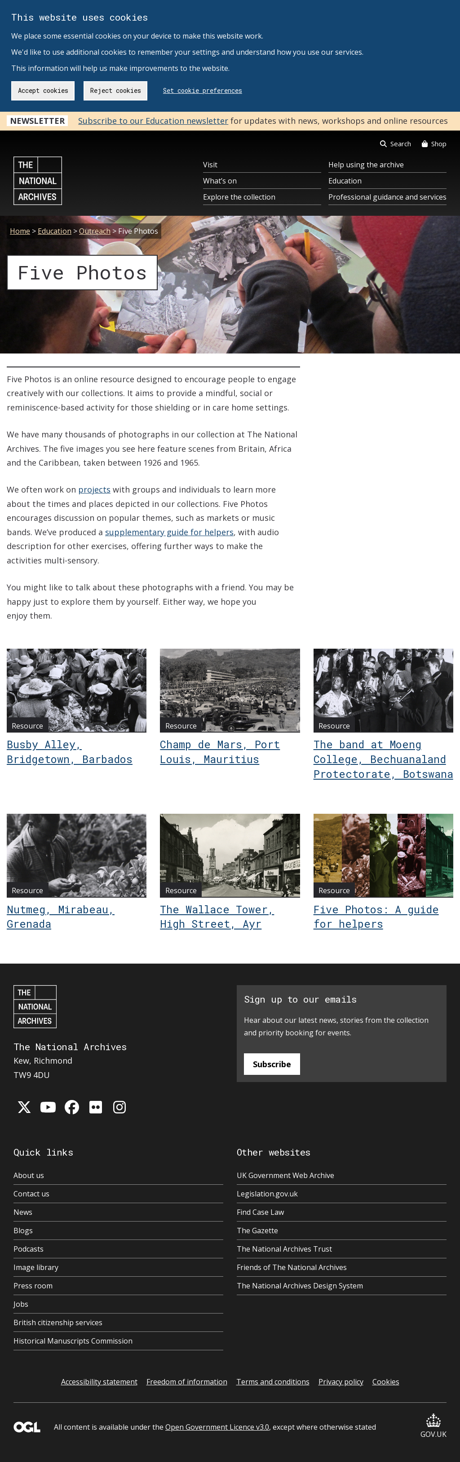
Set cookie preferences (202, 90)
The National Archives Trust (284, 1249)
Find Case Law (260, 1212)
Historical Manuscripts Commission (73, 1341)
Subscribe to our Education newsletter (153, 120)
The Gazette (257, 1230)
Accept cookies (43, 90)
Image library (35, 1267)
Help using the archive (366, 165)
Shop (434, 143)
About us (28, 1175)
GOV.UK (433, 1426)
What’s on (220, 181)
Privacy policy (340, 1382)
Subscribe (272, 1064)
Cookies (385, 1382)
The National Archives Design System (300, 1286)
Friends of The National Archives (292, 1267)
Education (345, 181)
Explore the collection (239, 197)
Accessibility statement (99, 1382)
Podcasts (28, 1249)
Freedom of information (186, 1382)
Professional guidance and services (387, 197)
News (22, 1212)
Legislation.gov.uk (267, 1194)
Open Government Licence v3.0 (217, 1427)
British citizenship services (57, 1322)
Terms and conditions (273, 1382)
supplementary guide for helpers (169, 532)
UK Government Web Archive (285, 1175)
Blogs (23, 1230)
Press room (33, 1286)
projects (94, 489)
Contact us (31, 1194)
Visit (210, 165)
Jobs (20, 1304)
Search (395, 143)
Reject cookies (115, 90)
